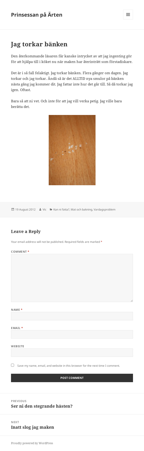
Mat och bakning (81, 209)
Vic (44, 209)
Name (16, 310)
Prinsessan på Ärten (36, 14)
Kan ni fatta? (61, 209)
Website (17, 346)
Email (17, 328)
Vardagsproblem (104, 209)
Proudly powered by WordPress (32, 443)
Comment (20, 252)
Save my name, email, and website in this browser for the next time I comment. (68, 366)
